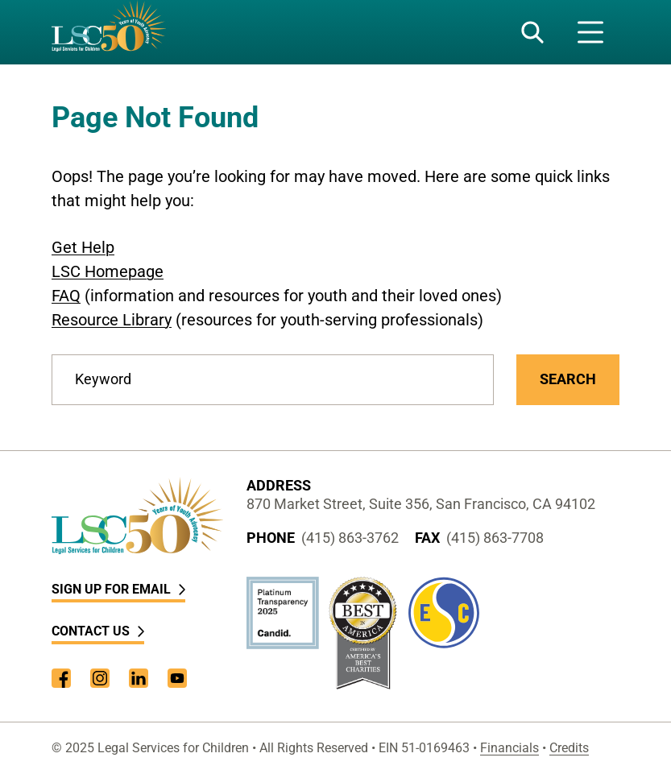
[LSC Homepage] (109, 32)
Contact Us (98, 631)
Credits (569, 747)
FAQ (66, 295)
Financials (509, 747)
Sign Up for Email (118, 589)
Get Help (83, 247)
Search (568, 378)
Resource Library (112, 319)
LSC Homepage (108, 271)
